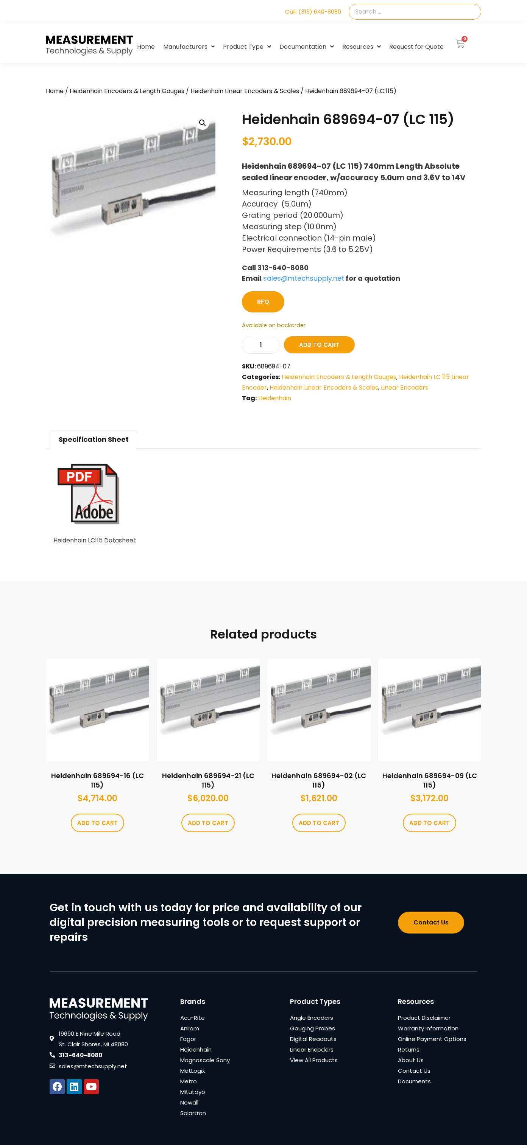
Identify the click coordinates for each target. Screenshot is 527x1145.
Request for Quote (416, 46)
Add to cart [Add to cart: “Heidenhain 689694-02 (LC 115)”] (319, 823)
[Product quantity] (261, 345)
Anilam (189, 1028)
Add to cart (319, 345)
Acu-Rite (192, 1018)
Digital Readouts (313, 1039)
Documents (414, 1081)
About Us (411, 1060)
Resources (361, 47)
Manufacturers (189, 46)
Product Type (247, 47)
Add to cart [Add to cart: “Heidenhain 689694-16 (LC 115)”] (97, 823)
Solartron (193, 1113)
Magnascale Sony (205, 1060)
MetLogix (192, 1071)
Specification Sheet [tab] (94, 439)
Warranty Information (428, 1028)
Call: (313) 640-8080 (313, 12)
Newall (189, 1102)
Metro (188, 1081)
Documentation (306, 47)
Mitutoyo (192, 1092)
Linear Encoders (404, 387)
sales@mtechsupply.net (303, 278)
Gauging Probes (312, 1028)
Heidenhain (274, 398)
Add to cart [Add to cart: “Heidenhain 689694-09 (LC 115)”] (429, 823)
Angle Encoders (311, 1018)
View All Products (314, 1060)
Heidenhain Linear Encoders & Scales (244, 91)
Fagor (188, 1039)
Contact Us (414, 1071)
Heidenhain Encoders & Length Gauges (127, 91)
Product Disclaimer (424, 1018)
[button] (202, 123)
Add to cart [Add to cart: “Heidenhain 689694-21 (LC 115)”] (208, 823)
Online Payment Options (432, 1039)
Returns (408, 1049)
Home (146, 46)
